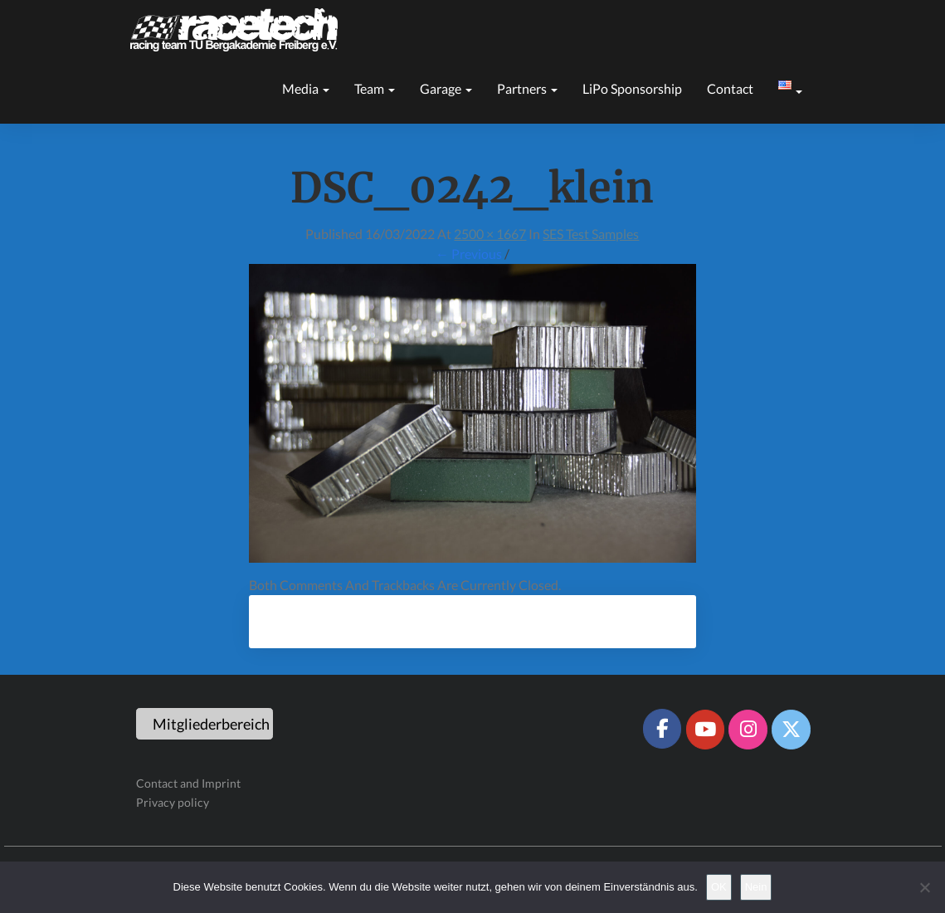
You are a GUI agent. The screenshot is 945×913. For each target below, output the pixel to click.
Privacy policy (172, 802)
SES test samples (591, 234)
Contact (730, 88)
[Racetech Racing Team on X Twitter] (791, 729)
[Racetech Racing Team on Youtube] (705, 729)
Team (374, 88)
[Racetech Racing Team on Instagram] (747, 729)
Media (305, 88)
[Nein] (924, 887)
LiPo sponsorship (632, 88)
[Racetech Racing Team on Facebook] (662, 729)
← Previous (469, 253)
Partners (527, 88)
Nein (756, 887)
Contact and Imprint (188, 783)
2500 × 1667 (490, 234)
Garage (446, 88)
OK (719, 887)
